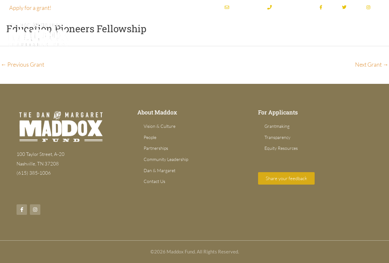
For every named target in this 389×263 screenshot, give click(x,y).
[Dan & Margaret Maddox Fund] (38, 33)
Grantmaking (231, 33)
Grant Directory (283, 33)
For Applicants (329, 33)
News (370, 33)
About (191, 33)
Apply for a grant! (30, 7)
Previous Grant (22, 64)
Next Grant (371, 64)
